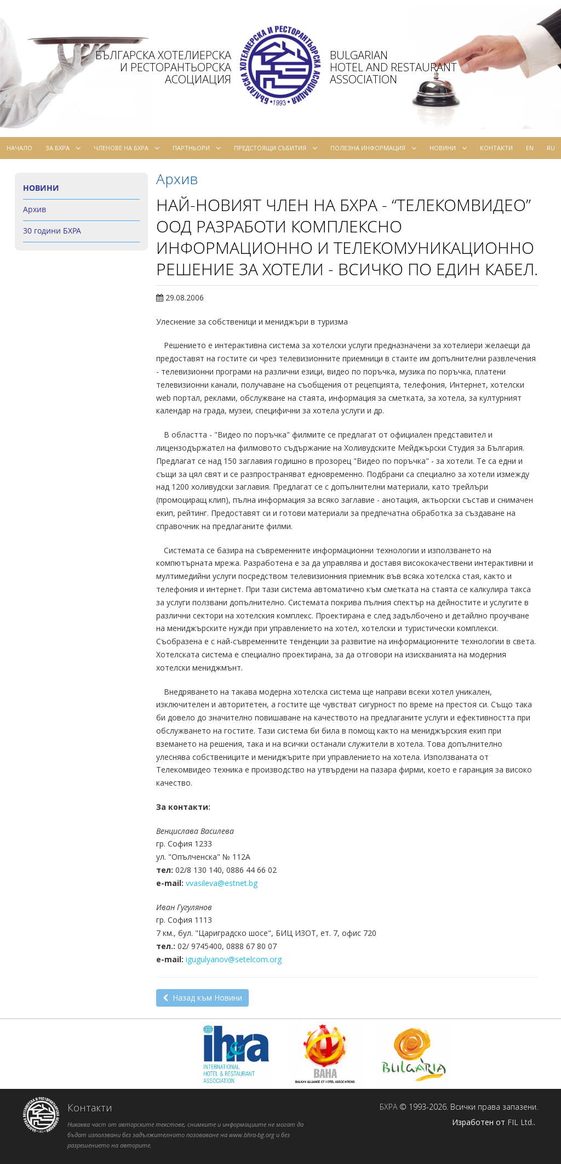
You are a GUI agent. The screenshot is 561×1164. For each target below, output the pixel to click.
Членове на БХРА (126, 148)
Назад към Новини (202, 997)
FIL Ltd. (520, 1122)
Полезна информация (373, 148)
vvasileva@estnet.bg (221, 883)
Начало (19, 148)
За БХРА (63, 148)
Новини (448, 148)
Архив (34, 209)
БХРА (388, 1106)
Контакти (496, 148)
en (530, 148)
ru (551, 148)
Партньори (197, 148)
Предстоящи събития (275, 148)
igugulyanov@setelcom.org (234, 959)
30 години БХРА (52, 230)
